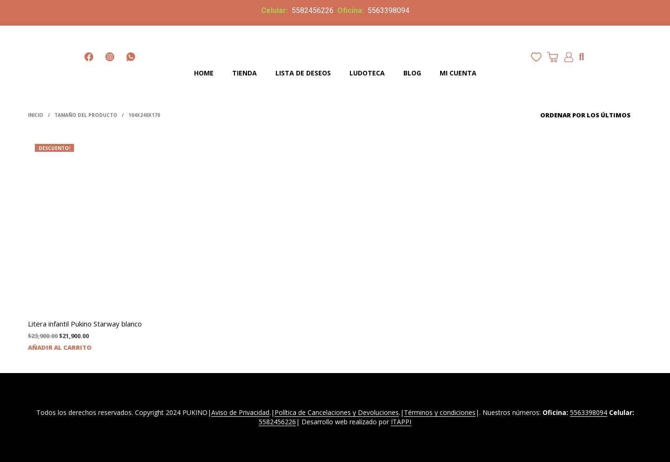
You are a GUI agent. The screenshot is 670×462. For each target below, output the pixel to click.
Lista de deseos (303, 72)
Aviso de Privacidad (240, 412)
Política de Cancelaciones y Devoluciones (337, 412)
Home (204, 72)
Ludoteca (367, 72)
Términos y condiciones (440, 412)
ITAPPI (401, 422)
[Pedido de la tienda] (578, 115)
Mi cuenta (458, 72)
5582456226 (312, 10)
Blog (412, 72)
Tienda (244, 72)
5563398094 (387, 10)
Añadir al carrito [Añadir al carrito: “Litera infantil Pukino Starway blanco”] (60, 347)
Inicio (35, 115)
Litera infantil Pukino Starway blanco (85, 323)
